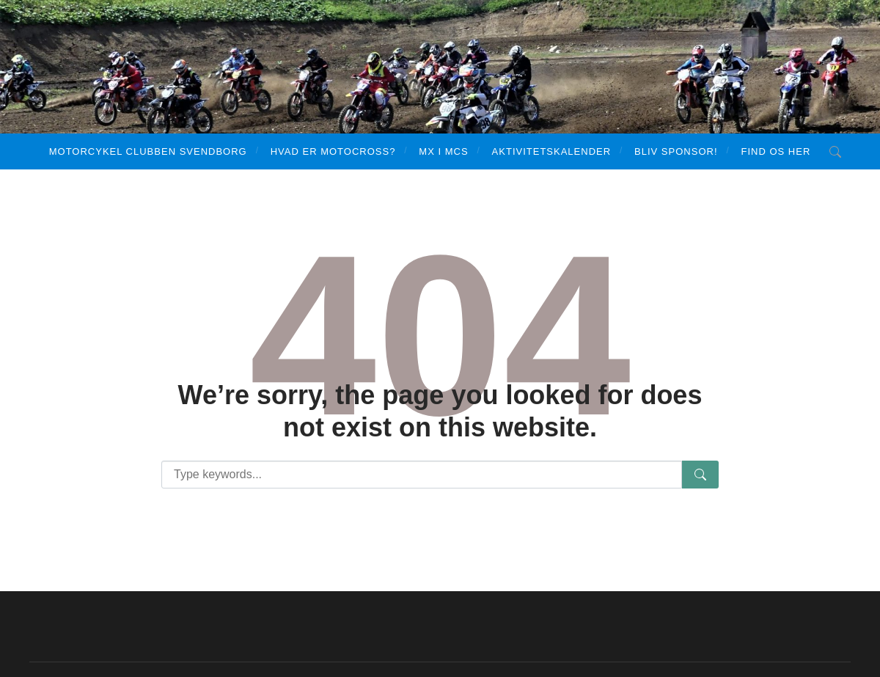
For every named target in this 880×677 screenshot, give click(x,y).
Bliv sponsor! (675, 151)
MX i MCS (443, 151)
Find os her (776, 151)
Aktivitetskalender (551, 151)
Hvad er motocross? (333, 151)
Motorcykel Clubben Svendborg (148, 151)
